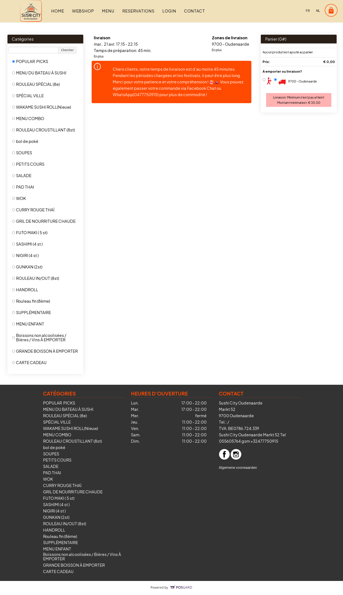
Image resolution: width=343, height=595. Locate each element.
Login (169, 10)
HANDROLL (25, 289)
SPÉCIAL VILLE (28, 95)
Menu (108, 10)
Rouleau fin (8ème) (31, 301)
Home (57, 10)
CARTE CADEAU (29, 362)
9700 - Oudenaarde (302, 81)
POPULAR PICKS (30, 61)
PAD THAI (23, 186)
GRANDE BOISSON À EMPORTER (45, 351)
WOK (19, 198)
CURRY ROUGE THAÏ (33, 209)
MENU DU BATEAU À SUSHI (39, 72)
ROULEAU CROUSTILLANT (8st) (43, 129)
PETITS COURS (28, 164)
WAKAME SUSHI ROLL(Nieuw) (41, 107)
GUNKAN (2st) (27, 266)
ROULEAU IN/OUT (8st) (35, 278)
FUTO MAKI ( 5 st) (29, 232)
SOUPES (22, 152)
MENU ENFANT (28, 323)
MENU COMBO (28, 118)
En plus (99, 56)
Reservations (138, 10)
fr (308, 11)
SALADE (21, 175)
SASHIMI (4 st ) (27, 243)
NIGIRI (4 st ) (25, 255)
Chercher (67, 50)
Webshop (83, 10)
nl (318, 11)
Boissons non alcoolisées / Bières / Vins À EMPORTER (39, 337)
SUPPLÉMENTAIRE (31, 312)
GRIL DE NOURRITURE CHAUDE (44, 221)
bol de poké (25, 141)
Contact (194, 10)
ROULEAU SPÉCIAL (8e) (36, 84)
